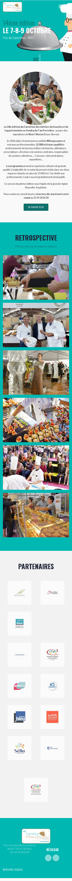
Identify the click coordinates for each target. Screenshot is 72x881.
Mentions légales (13, 869)
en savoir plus (36, 207)
